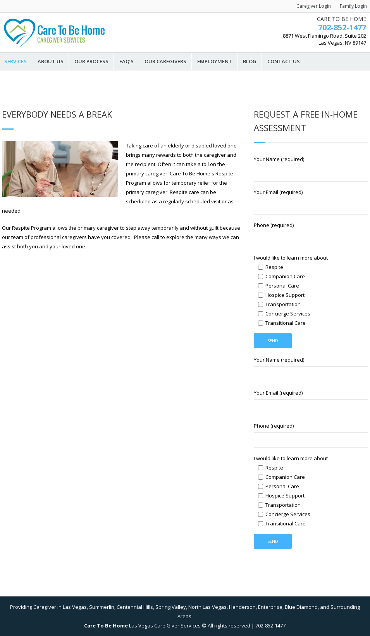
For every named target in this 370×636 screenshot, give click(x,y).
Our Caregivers (165, 61)
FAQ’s (126, 61)
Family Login (353, 6)
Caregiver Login (313, 6)
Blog (249, 61)
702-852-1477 (342, 27)
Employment (214, 61)
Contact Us (283, 61)
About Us (51, 61)
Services (15, 61)
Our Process (91, 61)
